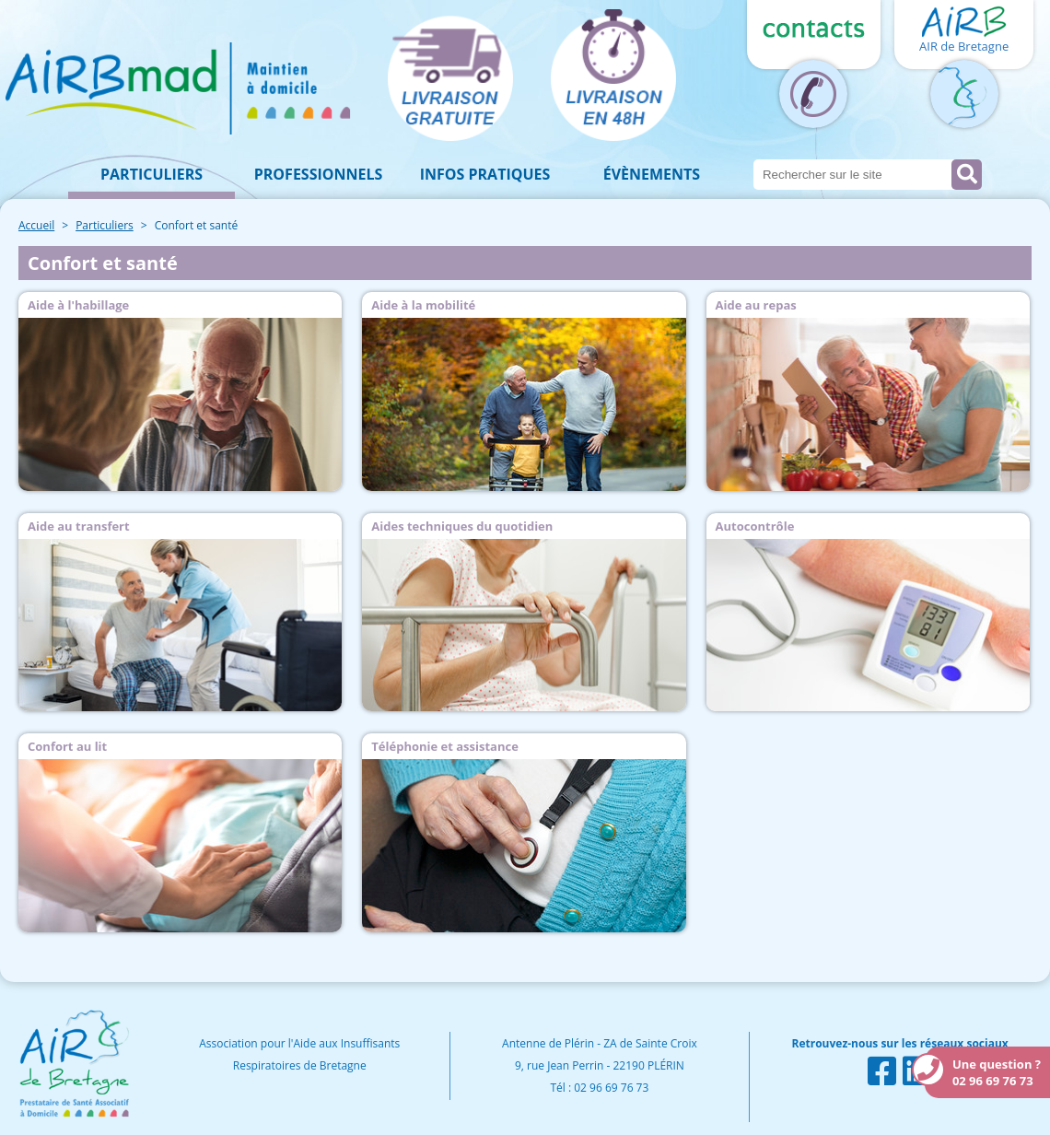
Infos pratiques (485, 174)
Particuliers (151, 174)
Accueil (36, 225)
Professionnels (318, 174)
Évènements (651, 174)
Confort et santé (197, 225)
